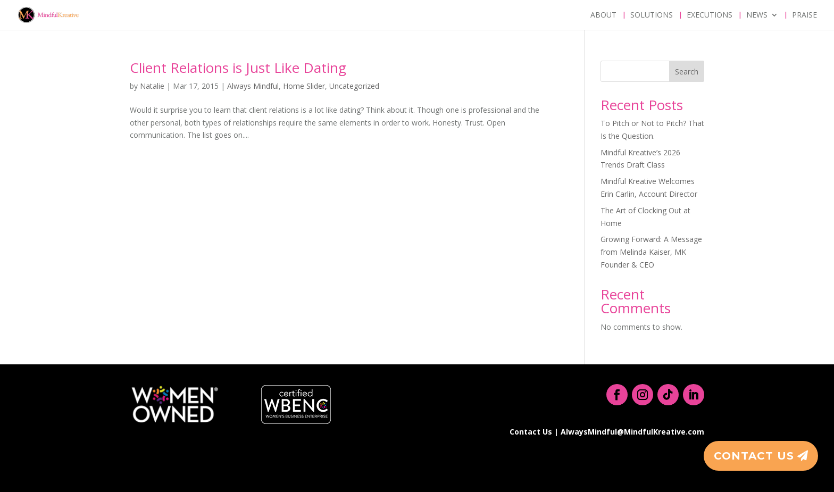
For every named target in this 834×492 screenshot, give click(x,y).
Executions (709, 15)
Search (686, 71)
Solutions (651, 15)
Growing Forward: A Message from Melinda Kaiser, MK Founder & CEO (651, 252)
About (603, 15)
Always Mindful (253, 86)
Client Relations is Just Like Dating (238, 67)
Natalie (152, 86)
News (757, 15)
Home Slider (304, 86)
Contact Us (754, 455)
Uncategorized (354, 86)
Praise (804, 15)
